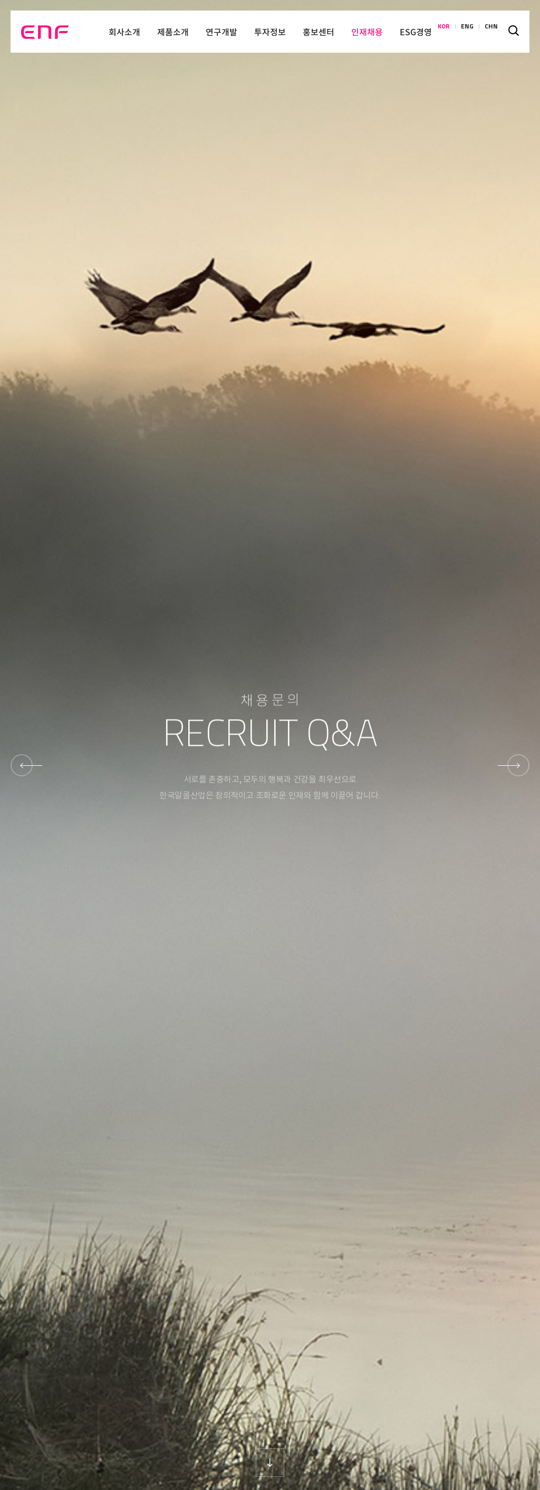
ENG (467, 32)
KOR (444, 32)
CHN (491, 32)
